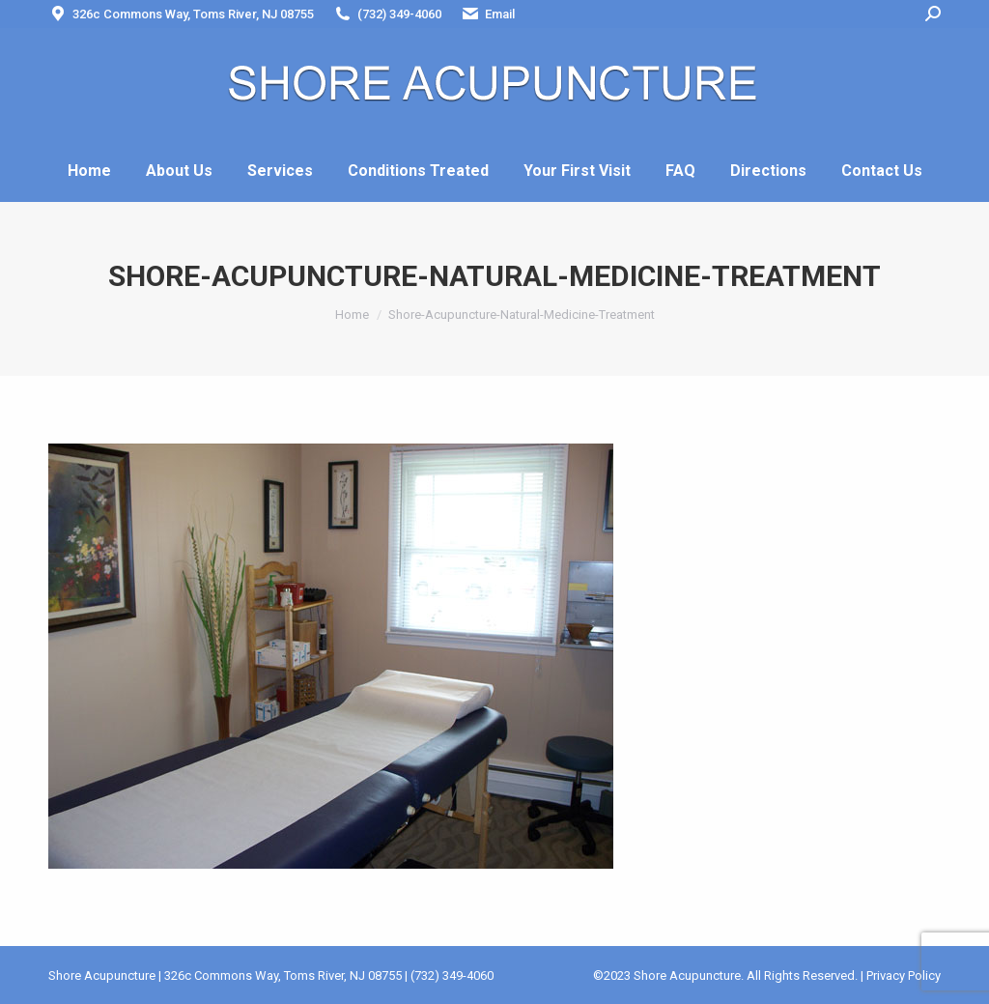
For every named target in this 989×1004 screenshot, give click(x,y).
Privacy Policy (903, 975)
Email (488, 14)
